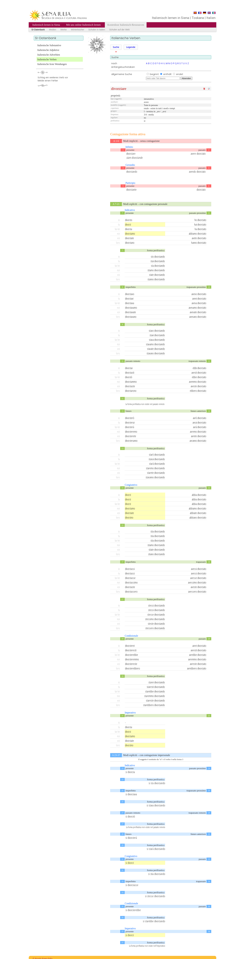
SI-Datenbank (38, 29)
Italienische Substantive (49, 45)
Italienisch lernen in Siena (46, 24)
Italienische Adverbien (48, 54)
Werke (63, 29)
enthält (167, 74)
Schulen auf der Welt (119, 29)
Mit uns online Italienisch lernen (83, 24)
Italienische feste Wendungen (52, 64)
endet (179, 74)
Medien (52, 29)
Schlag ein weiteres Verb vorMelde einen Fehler (53, 79)
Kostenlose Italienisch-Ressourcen (125, 24)
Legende (130, 47)
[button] (116, 47)
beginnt (154, 74)
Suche (116, 47)
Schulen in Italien (96, 29)
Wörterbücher (77, 29)
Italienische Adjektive (48, 50)
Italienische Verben (47, 59)
